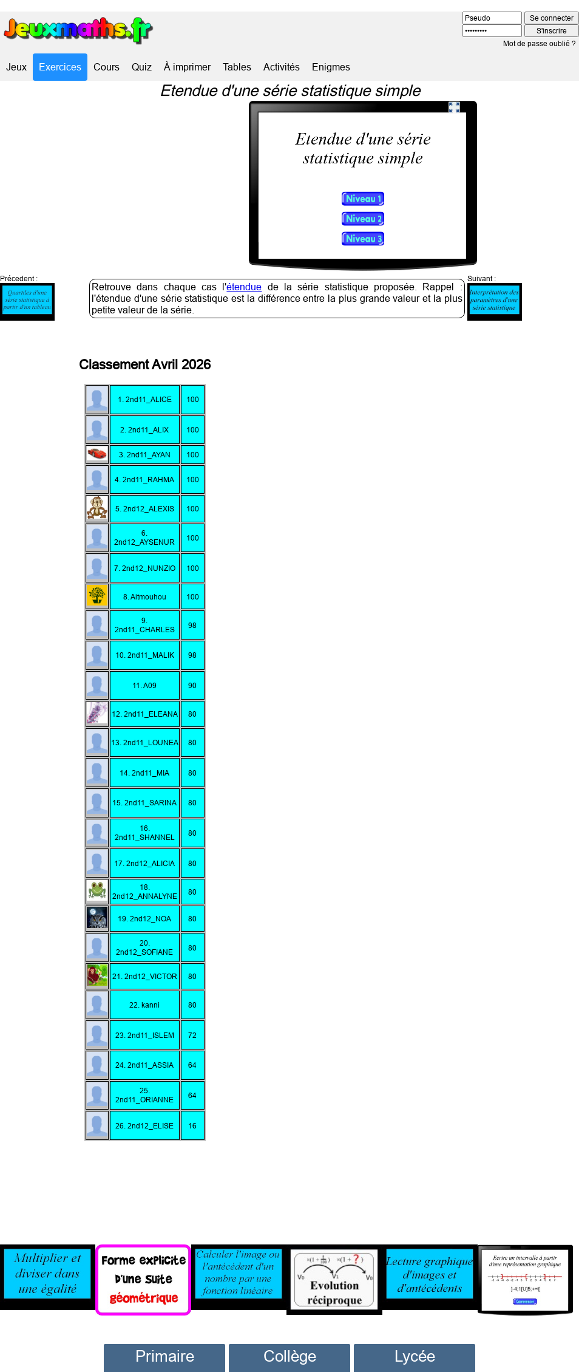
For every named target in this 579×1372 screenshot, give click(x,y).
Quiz (142, 66)
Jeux (16, 66)
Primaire (164, 1329)
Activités (281, 66)
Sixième (289, 1349)
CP (164, 1349)
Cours (106, 66)
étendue (244, 259)
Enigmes (331, 66)
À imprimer (187, 66)
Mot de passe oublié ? (539, 43)
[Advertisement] (449, 755)
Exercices (60, 66)
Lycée (414, 1329)
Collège (289, 1329)
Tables (237, 66)
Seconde (414, 1349)
